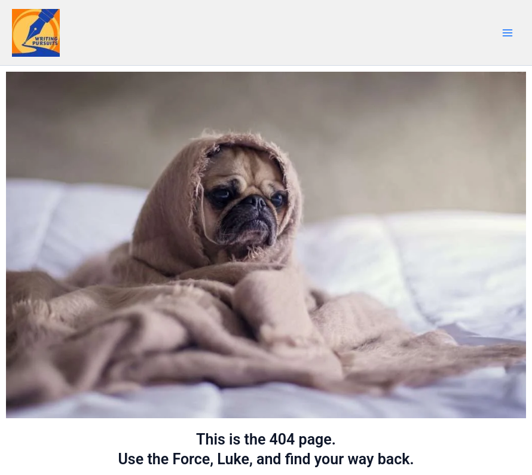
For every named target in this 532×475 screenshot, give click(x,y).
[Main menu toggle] (507, 32)
